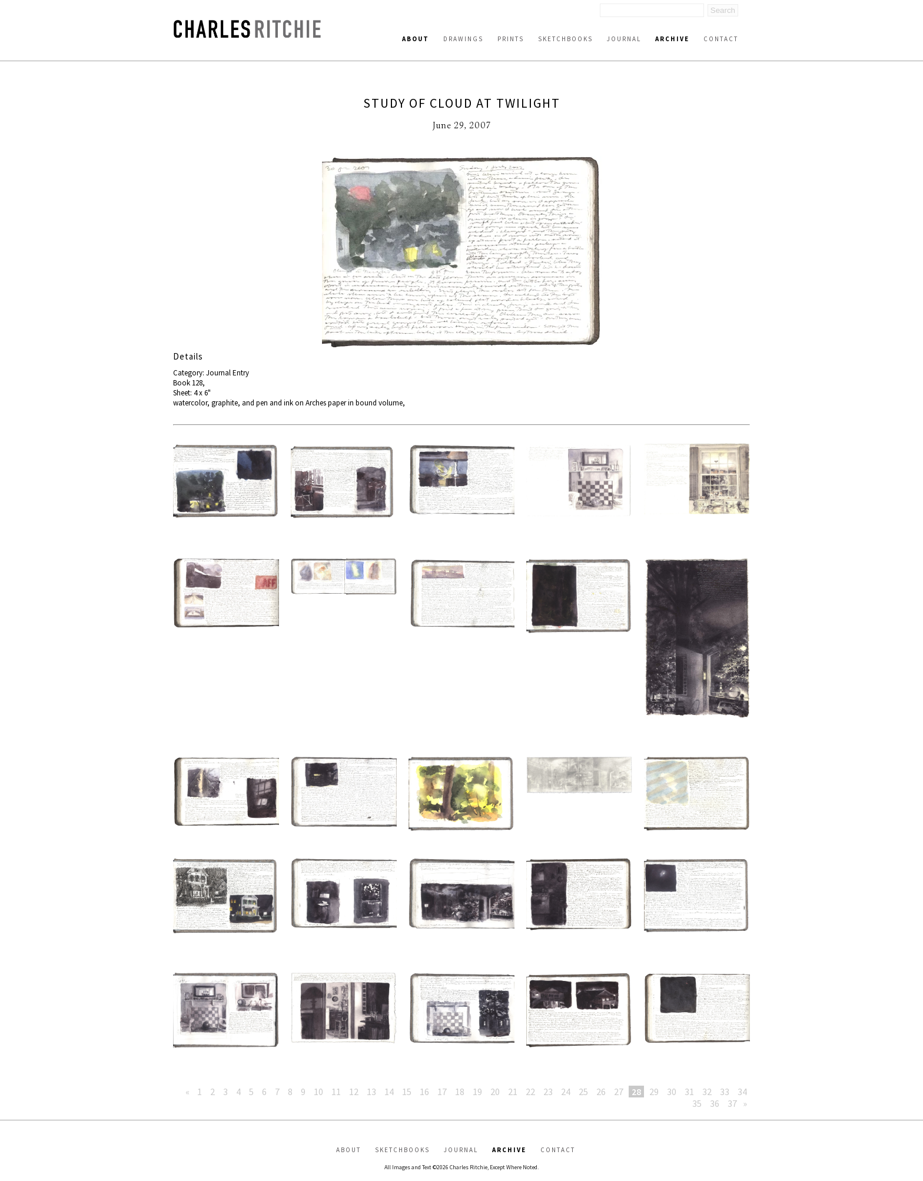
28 (636, 1091)
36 (714, 1103)
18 (459, 1091)
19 (477, 1091)
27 (618, 1091)
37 (732, 1103)
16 (424, 1091)
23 (548, 1091)
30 (671, 1091)
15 (406, 1091)
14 (389, 1091)
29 (654, 1091)
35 (697, 1103)
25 (583, 1091)
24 (565, 1091)
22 (530, 1091)
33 (724, 1091)
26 (601, 1091)
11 (336, 1091)
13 (371, 1091)
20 (495, 1091)
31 (689, 1091)
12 (353, 1091)
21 (512, 1091)
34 (742, 1091)
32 (707, 1091)
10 (318, 1091)
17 (442, 1091)
